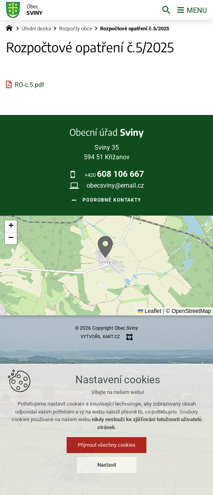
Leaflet (150, 311)
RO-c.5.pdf (29, 85)
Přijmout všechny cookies (107, 445)
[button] (105, 247)
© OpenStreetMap (188, 311)
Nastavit (106, 465)
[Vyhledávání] (166, 10)
